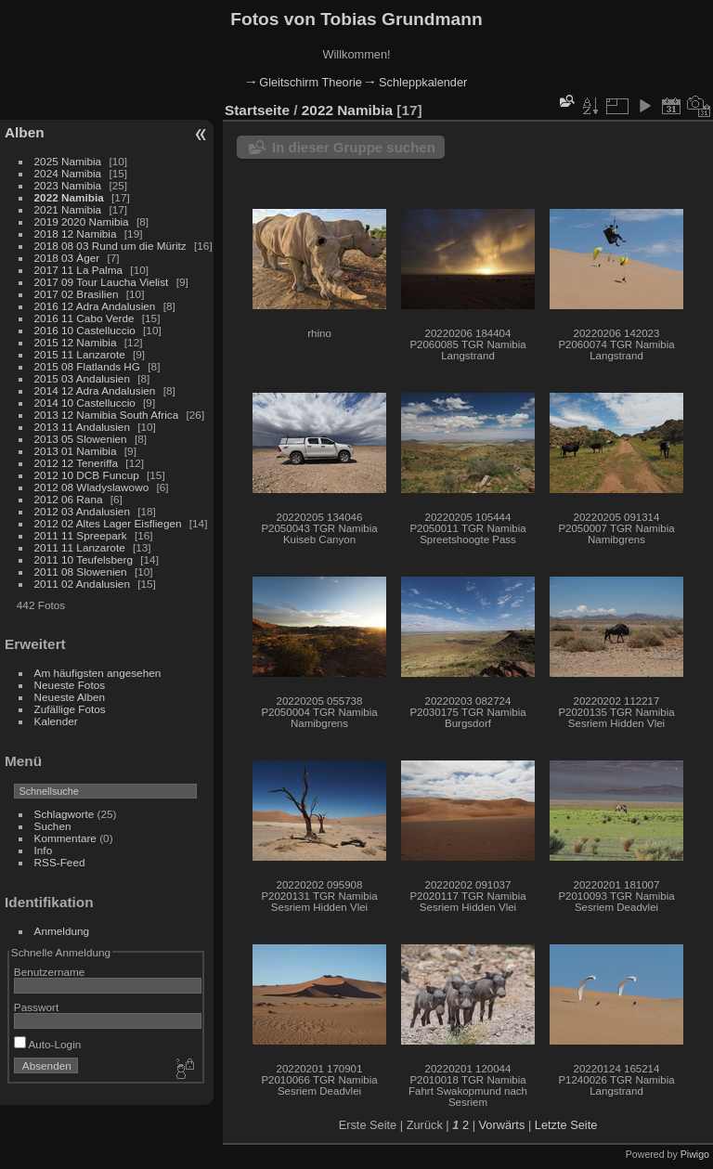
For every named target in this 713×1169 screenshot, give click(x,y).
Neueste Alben (70, 697)
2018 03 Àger (67, 258)
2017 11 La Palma (78, 270)
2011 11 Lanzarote (79, 547)
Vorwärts (502, 1125)
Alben (25, 132)
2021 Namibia (68, 209)
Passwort (36, 1007)
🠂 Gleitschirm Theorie (304, 82)
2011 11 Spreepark (80, 535)
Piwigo (695, 1154)
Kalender (56, 721)
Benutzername (49, 972)
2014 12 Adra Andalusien (95, 390)
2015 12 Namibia (75, 342)
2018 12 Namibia (75, 233)
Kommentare (65, 838)
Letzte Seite (566, 1125)
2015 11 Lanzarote (79, 354)
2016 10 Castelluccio (85, 330)
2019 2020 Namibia (81, 221)
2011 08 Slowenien (80, 571)
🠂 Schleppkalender (416, 82)
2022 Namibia (69, 197)
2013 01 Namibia (75, 451)
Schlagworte (64, 814)
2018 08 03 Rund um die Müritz (110, 246)
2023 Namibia (68, 185)
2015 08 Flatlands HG (87, 366)
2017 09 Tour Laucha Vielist (101, 282)
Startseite (257, 110)
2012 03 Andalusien (82, 511)
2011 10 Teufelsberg (83, 559)
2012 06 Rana (68, 499)
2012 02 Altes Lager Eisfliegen (108, 523)
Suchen (52, 826)
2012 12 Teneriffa (76, 463)
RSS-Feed (59, 862)
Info (43, 850)
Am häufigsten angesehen (98, 673)
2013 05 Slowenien (80, 439)
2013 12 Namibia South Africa (106, 415)
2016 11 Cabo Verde (84, 318)
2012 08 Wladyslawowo (91, 487)
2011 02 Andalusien (82, 584)
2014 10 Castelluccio (85, 402)
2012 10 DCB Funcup (86, 475)
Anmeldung (62, 931)
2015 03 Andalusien (82, 378)
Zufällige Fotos (70, 709)
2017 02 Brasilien (76, 294)
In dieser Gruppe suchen (353, 147)
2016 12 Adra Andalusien (95, 306)
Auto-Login (48, 1044)
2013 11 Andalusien (82, 427)
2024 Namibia (68, 173)
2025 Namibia (68, 161)
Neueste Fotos (70, 685)
